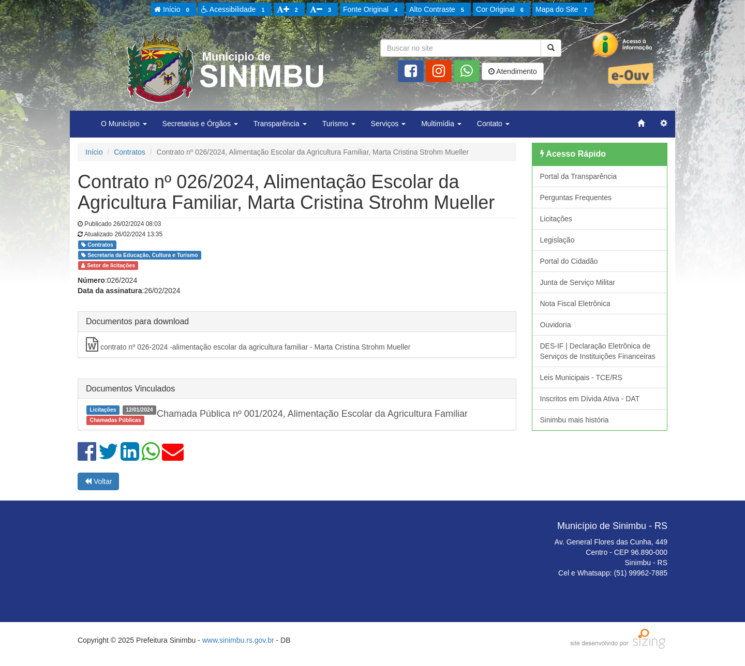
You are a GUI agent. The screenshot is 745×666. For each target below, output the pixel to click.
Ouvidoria (555, 325)
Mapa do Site (562, 9)
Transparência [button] (280, 123)
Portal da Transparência (578, 176)
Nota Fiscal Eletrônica (575, 303)
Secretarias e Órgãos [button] (200, 123)
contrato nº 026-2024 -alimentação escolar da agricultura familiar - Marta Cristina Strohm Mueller (248, 344)
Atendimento (512, 71)
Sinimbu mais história (574, 420)
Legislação (557, 240)
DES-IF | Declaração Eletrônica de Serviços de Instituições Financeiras (597, 351)
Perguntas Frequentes (576, 197)
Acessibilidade (234, 9)
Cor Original (501, 9)
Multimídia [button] (441, 123)
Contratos (129, 152)
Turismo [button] (338, 123)
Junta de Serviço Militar (578, 282)
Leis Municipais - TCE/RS (581, 377)
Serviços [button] (388, 123)
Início (173, 9)
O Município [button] (124, 123)
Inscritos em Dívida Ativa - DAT (590, 399)
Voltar (98, 481)
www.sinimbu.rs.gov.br (238, 640)
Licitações (556, 219)
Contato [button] (493, 123)
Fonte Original (371, 9)
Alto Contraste (438, 9)
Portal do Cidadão (569, 261)
